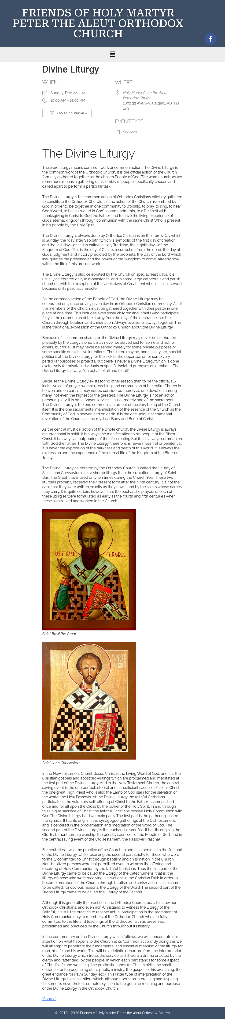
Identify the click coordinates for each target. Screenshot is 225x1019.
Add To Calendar (67, 113)
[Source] (49, 999)
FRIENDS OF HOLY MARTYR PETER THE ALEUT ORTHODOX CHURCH (98, 23)
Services (130, 132)
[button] (112, 54)
